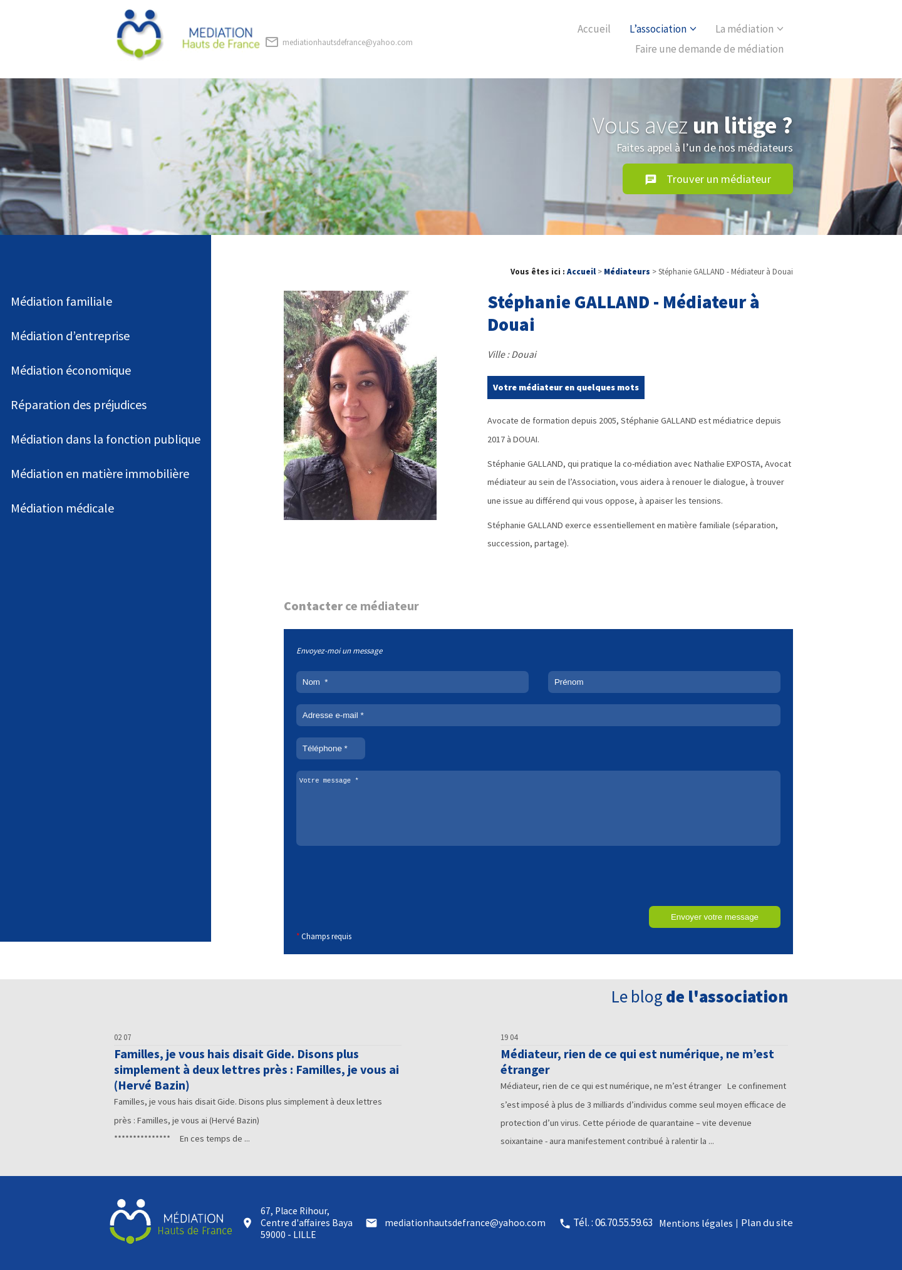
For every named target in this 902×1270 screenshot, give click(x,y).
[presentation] (391, 881)
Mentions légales (696, 1223)
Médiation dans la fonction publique (105, 439)
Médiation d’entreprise (70, 335)
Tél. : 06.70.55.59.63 (613, 1222)
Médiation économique (71, 370)
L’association (658, 29)
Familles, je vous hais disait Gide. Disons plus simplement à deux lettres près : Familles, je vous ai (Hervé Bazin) (256, 1069)
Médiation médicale (62, 508)
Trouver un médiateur (708, 179)
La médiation (744, 29)
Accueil (594, 29)
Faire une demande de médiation (709, 49)
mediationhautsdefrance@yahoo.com (338, 41)
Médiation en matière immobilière (100, 473)
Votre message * (538, 808)
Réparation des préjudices (79, 404)
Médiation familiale (61, 301)
